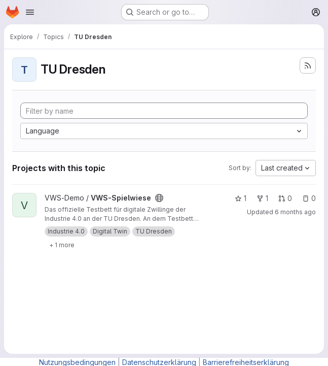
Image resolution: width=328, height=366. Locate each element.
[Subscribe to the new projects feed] (308, 65)
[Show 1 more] (62, 245)
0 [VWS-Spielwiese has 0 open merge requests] (285, 198)
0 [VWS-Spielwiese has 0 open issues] (309, 198)
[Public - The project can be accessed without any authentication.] (159, 198)
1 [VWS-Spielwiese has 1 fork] (262, 198)
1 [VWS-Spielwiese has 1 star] (240, 198)
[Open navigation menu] (30, 12)
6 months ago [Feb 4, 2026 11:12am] (295, 212)
